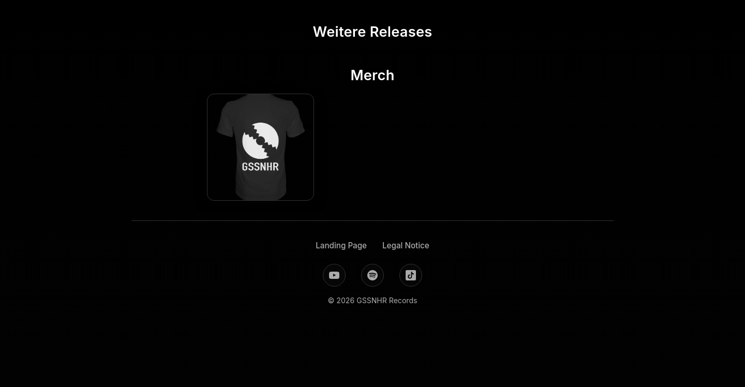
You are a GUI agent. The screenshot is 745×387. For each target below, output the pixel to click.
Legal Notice (405, 245)
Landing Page (341, 245)
